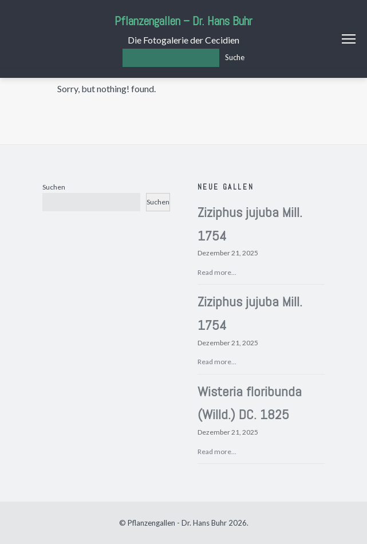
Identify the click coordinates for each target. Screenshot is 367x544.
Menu (349, 39)
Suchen (53, 187)
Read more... (217, 272)
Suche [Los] (234, 57)
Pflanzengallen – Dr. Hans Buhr (183, 21)
